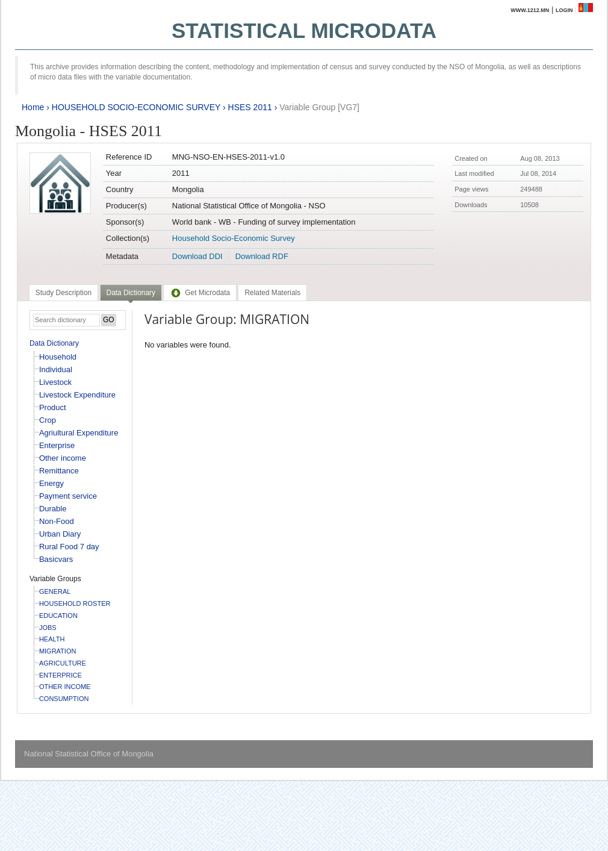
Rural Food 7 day (69, 546)
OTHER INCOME (65, 686)
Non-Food (56, 521)
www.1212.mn (529, 10)
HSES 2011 (250, 107)
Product (52, 407)
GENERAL (55, 591)
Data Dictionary (54, 343)
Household (57, 356)
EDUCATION (58, 615)
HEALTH (52, 639)
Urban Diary (60, 533)
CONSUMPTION (64, 698)
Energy (51, 483)
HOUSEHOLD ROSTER (75, 603)
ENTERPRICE (60, 675)
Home (33, 107)
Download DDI (197, 256)
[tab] (63, 292)
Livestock (55, 382)
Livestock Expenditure (77, 394)
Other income (62, 458)
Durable (53, 508)
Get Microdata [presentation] (200, 293)
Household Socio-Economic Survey (233, 238)
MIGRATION (57, 651)
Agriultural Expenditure (79, 432)
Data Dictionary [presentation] (131, 292)
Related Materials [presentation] (272, 292)
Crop (47, 420)
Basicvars (56, 559)
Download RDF (261, 256)
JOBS (48, 627)
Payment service (68, 495)
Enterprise (57, 445)
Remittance (59, 470)
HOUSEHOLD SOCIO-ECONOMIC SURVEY (136, 107)
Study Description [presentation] (64, 292)
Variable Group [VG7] (319, 107)
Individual (55, 369)
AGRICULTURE (62, 663)
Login (564, 10)
